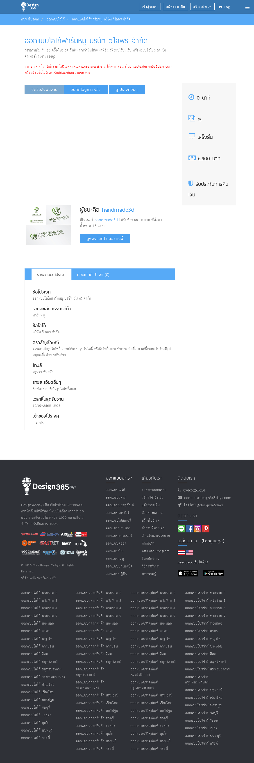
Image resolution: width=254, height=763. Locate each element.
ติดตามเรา (187, 516)
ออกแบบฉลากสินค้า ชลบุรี (95, 718)
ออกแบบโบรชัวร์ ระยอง (202, 721)
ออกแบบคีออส (116, 544)
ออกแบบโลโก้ (55, 19)
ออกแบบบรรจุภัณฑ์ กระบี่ (149, 749)
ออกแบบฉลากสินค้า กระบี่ (95, 749)
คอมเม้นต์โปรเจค (93, 274)
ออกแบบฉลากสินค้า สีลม (94, 654)
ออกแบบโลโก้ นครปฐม (37, 700)
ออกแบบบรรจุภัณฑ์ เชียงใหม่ (151, 703)
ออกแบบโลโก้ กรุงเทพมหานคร (43, 677)
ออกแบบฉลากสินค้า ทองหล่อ (97, 624)
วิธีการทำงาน (151, 566)
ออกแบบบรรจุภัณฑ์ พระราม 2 (152, 593)
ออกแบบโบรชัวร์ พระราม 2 (205, 593)
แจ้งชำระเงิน (151, 505)
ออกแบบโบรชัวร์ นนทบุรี (203, 736)
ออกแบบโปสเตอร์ (118, 521)
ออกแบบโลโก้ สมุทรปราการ (41, 669)
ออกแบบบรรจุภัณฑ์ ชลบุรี (149, 718)
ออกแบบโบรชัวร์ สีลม (200, 654)
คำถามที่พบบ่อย (153, 528)
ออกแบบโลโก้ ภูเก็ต (35, 723)
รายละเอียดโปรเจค (51, 274)
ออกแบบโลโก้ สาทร (35, 631)
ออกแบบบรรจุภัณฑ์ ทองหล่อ (151, 624)
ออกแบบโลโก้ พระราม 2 (39, 593)
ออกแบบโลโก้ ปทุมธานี (37, 685)
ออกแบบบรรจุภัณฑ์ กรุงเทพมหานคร (144, 685)
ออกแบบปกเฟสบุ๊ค (119, 566)
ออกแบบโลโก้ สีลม (34, 654)
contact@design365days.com (206, 498)
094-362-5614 (193, 490)
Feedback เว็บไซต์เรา (193, 562)
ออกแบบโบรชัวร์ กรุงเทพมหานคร (197, 679)
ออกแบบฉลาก (116, 498)
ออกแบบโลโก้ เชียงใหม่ (37, 692)
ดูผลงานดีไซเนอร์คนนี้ (105, 239)
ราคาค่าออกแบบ (154, 490)
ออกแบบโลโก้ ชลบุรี (35, 708)
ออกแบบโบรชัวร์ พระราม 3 (205, 601)
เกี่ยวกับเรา (152, 478)
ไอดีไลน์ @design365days (202, 505)
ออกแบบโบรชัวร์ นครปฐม (203, 705)
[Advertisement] (108, 123)
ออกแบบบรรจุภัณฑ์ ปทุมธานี (151, 695)
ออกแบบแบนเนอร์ (119, 536)
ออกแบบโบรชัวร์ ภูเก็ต (201, 728)
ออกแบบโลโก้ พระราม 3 (39, 601)
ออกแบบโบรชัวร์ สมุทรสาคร (205, 662)
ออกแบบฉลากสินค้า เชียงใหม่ (97, 703)
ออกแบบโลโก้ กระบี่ (35, 738)
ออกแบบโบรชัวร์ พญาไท (203, 639)
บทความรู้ (149, 574)
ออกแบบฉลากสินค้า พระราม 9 (98, 616)
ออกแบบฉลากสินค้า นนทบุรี (96, 741)
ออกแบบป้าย (115, 551)
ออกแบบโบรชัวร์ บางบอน (203, 646)
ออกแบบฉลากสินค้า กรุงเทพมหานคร (90, 685)
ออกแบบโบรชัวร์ (117, 513)
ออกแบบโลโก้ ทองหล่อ (37, 624)
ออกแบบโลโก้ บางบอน (37, 646)
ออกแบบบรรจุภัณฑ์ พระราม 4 (152, 608)
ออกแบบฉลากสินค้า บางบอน (97, 646)
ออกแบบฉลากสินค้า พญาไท (96, 639)
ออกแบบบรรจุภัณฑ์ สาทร (149, 631)
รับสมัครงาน (151, 559)
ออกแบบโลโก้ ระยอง (36, 715)
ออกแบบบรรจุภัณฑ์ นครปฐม (151, 711)
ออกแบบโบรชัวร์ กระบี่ (201, 744)
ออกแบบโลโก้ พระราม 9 (39, 616)
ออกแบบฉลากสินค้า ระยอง (95, 726)
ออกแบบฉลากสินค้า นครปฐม (97, 711)
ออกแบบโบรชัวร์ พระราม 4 (205, 608)
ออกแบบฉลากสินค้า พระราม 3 (98, 601)
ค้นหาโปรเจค (30, 19)
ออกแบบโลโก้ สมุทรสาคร (39, 662)
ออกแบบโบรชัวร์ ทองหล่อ (203, 624)
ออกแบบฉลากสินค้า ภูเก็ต (94, 734)
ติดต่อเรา (148, 544)
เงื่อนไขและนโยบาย (156, 536)
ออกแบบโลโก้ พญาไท (36, 639)
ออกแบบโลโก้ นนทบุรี (37, 730)
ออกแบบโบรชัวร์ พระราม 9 (205, 616)
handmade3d (118, 209)
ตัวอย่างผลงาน (152, 513)
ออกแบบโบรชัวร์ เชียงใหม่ (204, 698)
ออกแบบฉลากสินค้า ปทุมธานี (97, 695)
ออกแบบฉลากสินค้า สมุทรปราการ (90, 672)
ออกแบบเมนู (115, 559)
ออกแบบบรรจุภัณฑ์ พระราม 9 (152, 616)
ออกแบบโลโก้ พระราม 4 (39, 608)
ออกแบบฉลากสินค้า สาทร (95, 631)
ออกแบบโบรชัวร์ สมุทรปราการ (207, 669)
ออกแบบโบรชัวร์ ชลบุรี (201, 713)
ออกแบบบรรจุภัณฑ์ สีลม (148, 654)
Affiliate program (156, 551)
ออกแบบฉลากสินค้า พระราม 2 (98, 593)
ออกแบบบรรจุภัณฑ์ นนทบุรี (150, 741)
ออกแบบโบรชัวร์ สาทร (201, 631)
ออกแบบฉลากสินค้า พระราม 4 (98, 608)
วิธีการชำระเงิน (152, 498)
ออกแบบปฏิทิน (116, 574)
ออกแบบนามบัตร (118, 528)
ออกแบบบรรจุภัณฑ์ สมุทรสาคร (153, 662)
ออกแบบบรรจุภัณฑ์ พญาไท (150, 639)
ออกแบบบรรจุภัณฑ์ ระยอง (149, 726)
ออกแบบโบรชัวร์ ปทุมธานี (204, 690)
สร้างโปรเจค (151, 521)
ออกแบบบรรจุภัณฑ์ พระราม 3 (152, 601)
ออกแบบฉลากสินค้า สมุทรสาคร (99, 662)
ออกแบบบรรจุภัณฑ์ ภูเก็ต (148, 734)
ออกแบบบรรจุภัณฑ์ (120, 505)
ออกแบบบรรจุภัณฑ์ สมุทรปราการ (144, 672)
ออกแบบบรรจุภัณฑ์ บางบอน (151, 646)
